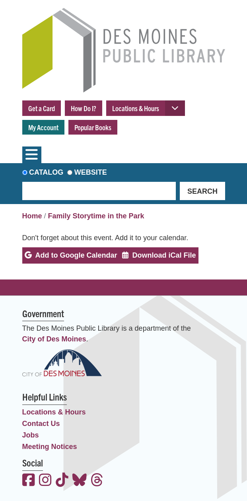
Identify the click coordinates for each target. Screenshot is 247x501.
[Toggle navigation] (31, 154)
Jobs (30, 435)
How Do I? (83, 108)
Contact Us (41, 424)
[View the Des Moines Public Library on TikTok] (62, 481)
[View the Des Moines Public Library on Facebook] (28, 481)
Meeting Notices (49, 447)
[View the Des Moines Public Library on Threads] (97, 481)
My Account (43, 127)
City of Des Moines (54, 339)
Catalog (46, 172)
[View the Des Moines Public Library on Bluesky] (79, 481)
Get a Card (41, 108)
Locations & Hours (135, 108)
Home (32, 216)
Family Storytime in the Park (96, 216)
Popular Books (92, 127)
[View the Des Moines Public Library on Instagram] (45, 481)
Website (90, 172)
